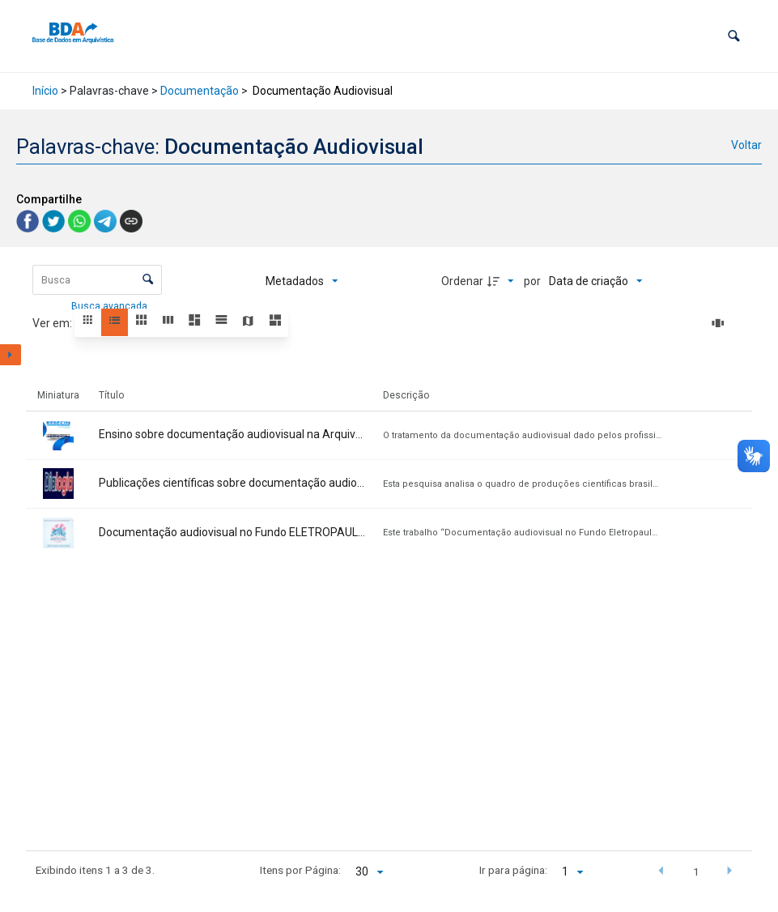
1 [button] (696, 871)
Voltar (746, 145)
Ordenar (462, 281)
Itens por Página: (300, 869)
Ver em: (53, 323)
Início (45, 90)
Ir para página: (513, 869)
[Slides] (721, 323)
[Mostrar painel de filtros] (10, 354)
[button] (734, 36)
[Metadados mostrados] (301, 281)
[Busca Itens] (97, 280)
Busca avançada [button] (110, 306)
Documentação (199, 90)
